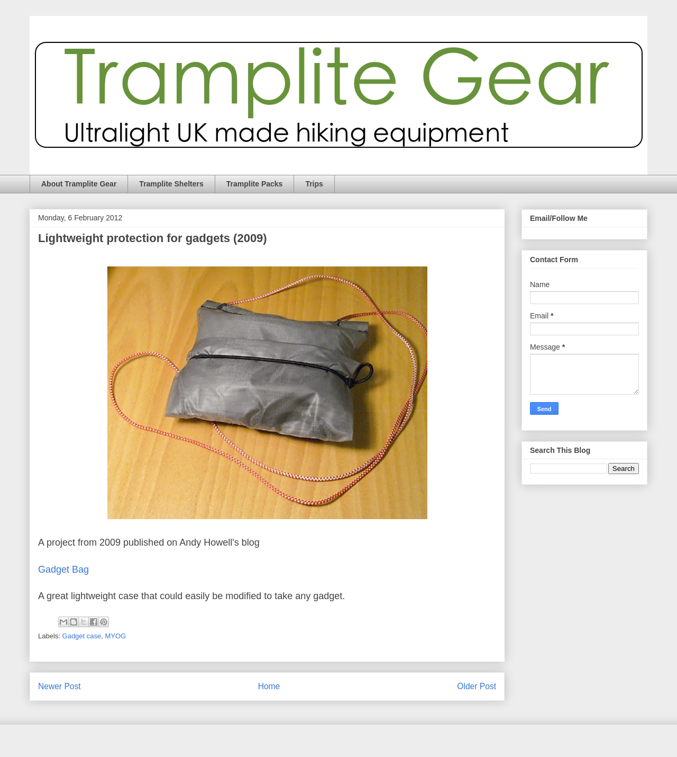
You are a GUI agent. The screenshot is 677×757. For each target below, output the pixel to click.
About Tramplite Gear (78, 184)
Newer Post (59, 686)
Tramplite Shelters (171, 184)
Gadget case (82, 636)
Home (269, 686)
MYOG (115, 636)
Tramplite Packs (254, 184)
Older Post (476, 686)
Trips (314, 184)
